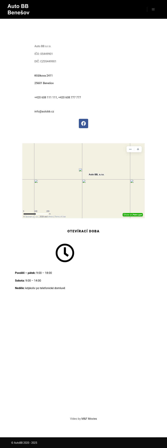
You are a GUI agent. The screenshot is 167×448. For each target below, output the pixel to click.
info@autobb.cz (44, 111)
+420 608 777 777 (69, 97)
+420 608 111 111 (45, 97)
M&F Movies (89, 418)
